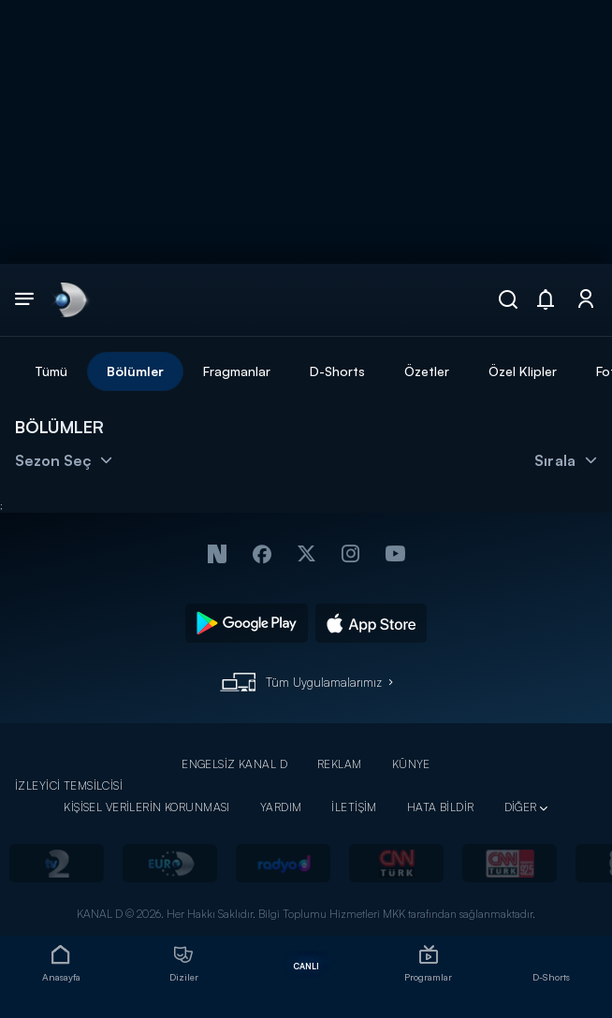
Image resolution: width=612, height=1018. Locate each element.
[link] (69, 299)
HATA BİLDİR (440, 807)
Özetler (426, 371)
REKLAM (339, 764)
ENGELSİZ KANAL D (234, 764)
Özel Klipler (522, 371)
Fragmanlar (236, 371)
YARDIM (281, 807)
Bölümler (135, 371)
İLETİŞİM (353, 807)
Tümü (51, 371)
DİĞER (520, 807)
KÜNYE (411, 764)
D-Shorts (337, 371)
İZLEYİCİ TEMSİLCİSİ (69, 785)
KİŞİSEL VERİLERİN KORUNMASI (147, 807)
